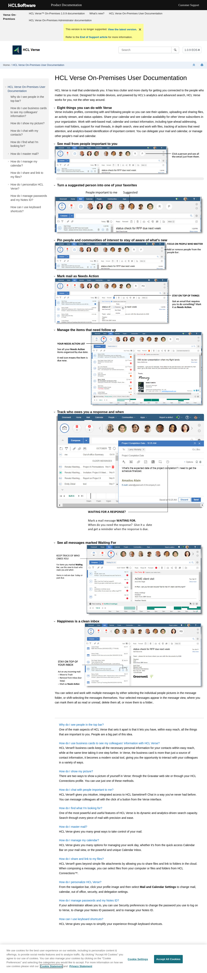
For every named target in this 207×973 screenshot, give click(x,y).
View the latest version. (122, 29)
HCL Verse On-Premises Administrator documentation (60, 20)
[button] (6, 87)
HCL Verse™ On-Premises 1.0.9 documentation (57, 13)
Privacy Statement (80, 966)
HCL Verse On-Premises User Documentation (135, 13)
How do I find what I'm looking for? (80, 808)
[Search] (175, 50)
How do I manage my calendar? (79, 840)
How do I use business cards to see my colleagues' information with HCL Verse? (109, 743)
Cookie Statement (51, 966)
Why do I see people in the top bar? (81, 724)
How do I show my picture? (27, 123)
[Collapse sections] (194, 65)
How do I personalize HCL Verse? (80, 882)
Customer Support (188, 5)
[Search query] (148, 50)
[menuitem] (57, 13)
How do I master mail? (25, 153)
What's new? (96, 13)
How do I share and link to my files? (81, 858)
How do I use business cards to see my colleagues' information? (29, 112)
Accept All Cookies (168, 958)
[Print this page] (202, 65)
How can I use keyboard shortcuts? (81, 919)
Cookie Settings (138, 958)
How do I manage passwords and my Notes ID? (89, 900)
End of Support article (93, 37)
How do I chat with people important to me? (86, 789)
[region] (103, 959)
